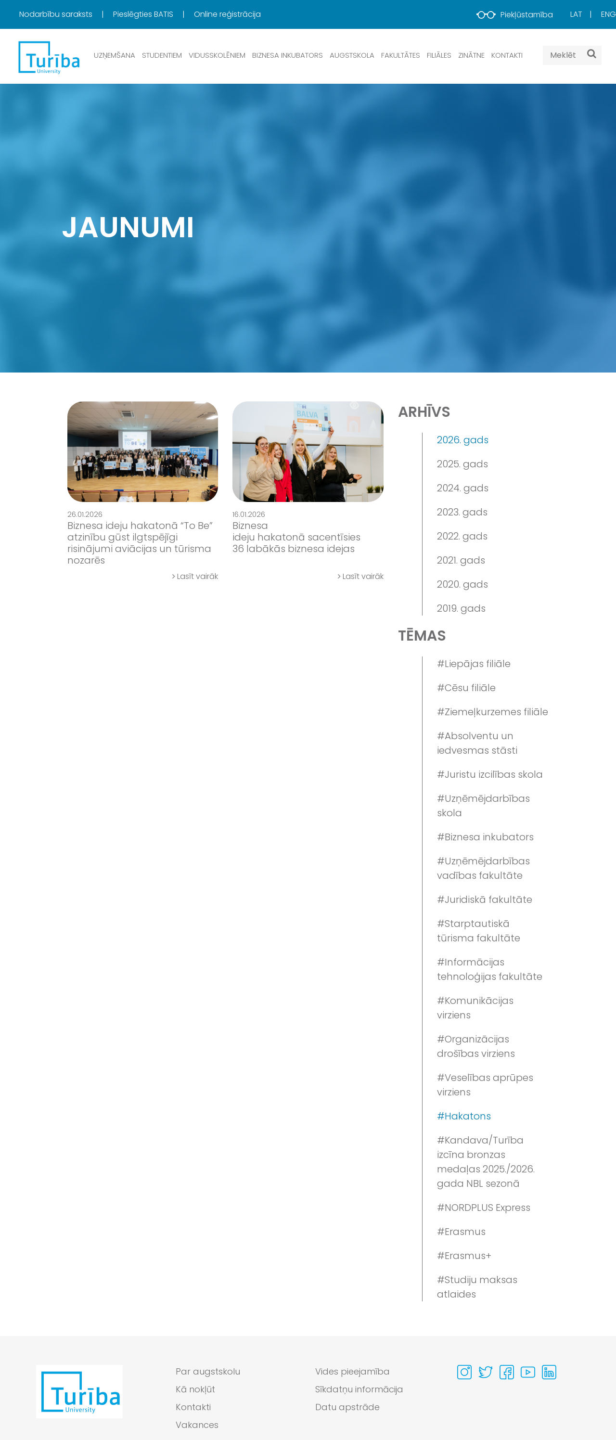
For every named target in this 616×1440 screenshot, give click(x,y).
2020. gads (462, 584)
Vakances (197, 1425)
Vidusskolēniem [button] (217, 55)
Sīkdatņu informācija (359, 1389)
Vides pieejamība (352, 1371)
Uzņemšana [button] (114, 55)
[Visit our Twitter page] (485, 1372)
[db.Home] (48, 57)
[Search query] (572, 55)
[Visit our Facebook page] (507, 1372)
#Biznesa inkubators (485, 837)
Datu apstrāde (347, 1407)
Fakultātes (400, 55)
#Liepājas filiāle (474, 663)
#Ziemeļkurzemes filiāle (492, 712)
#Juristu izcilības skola (490, 774)
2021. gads (461, 560)
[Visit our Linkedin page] (549, 1372)
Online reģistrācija (227, 14)
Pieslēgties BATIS (144, 14)
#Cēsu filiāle (466, 687)
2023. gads (462, 512)
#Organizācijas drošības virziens (476, 1046)
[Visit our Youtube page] (528, 1372)
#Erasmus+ (464, 1255)
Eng (608, 14)
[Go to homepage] (79, 1400)
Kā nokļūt (195, 1389)
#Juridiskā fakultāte (484, 899)
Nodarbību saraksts (56, 14)
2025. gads (462, 464)
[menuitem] (65, 14)
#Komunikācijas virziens (475, 1008)
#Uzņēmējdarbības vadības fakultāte (483, 868)
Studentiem (162, 55)
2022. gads (462, 536)
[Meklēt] (591, 53)
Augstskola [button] (352, 55)
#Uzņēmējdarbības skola (483, 806)
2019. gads (461, 608)
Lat (576, 14)
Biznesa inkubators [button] (287, 55)
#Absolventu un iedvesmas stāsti (477, 743)
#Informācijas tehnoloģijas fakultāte (489, 969)
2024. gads (462, 488)
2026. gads (462, 440)
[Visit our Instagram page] (464, 1372)
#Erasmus (461, 1231)
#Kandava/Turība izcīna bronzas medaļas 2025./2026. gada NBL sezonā (486, 1161)
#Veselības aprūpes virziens (485, 1085)
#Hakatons (464, 1116)
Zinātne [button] (471, 55)
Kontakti (507, 55)
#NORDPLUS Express (483, 1207)
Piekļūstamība (514, 14)
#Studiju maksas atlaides (477, 1287)
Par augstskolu (208, 1371)
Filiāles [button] (439, 55)
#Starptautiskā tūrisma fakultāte (478, 931)
